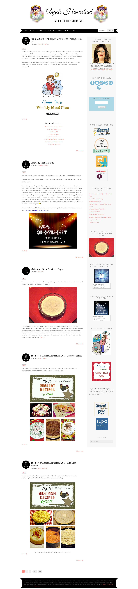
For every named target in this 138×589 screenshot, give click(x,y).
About (32, 30)
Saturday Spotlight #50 (42, 162)
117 (35, 571)
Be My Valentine (70, 30)
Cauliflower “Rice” (94, 222)
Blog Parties (57, 30)
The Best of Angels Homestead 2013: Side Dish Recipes (53, 464)
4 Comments (79, 344)
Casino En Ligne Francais (54, 137)
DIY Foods (41, 271)
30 (26, 463)
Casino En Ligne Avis (54, 144)
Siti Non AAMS (54, 132)
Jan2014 (26, 41)
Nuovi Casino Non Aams (54, 129)
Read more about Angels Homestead (102, 69)
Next (40, 571)
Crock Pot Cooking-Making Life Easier (100, 217)
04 (26, 163)
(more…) (24, 119)
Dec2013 (26, 358)
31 (26, 356)
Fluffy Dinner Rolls (94, 211)
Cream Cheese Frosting (96, 199)
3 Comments (79, 451)
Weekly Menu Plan (43, 44)
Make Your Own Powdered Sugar (47, 269)
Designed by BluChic (111, 586)
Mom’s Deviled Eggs (95, 201)
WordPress (37, 586)
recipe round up (42, 358)
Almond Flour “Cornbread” (96, 214)
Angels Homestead (108, 584)
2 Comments (79, 151)
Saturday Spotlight (43, 165)
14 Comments (79, 257)
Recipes (39, 30)
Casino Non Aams (54, 134)
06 (26, 39)
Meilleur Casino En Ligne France (54, 127)
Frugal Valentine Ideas (95, 220)
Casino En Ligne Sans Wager (53, 141)
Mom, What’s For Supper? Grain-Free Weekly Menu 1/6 (56, 40)
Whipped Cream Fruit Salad (97, 209)
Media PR (48, 30)
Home (26, 30)
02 (26, 269)
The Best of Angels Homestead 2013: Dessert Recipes (56, 355)
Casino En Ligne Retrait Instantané (54, 139)
